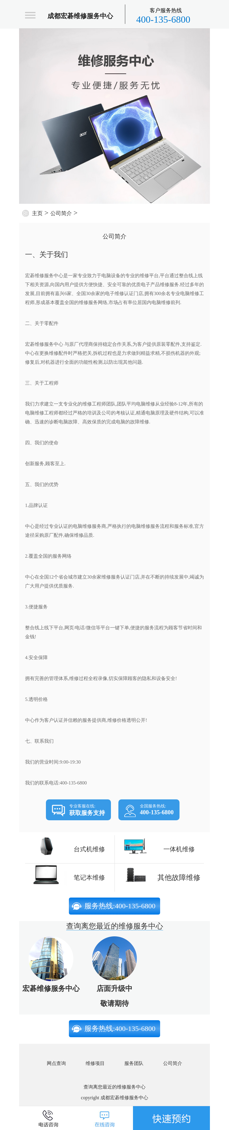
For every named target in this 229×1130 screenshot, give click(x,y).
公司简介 (61, 213)
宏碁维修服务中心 (51, 988)
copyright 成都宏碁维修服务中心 (114, 1097)
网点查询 (56, 1063)
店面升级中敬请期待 (114, 996)
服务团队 (133, 1063)
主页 (37, 213)
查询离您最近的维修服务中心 (114, 926)
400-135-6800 (163, 15)
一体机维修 (179, 849)
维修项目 (95, 1063)
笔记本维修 (89, 877)
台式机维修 (89, 849)
